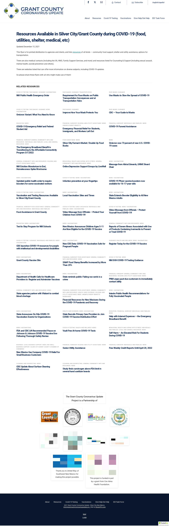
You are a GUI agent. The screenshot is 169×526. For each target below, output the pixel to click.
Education (20, 124)
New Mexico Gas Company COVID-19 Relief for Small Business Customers (38, 354)
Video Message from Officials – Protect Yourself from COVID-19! (127, 211)
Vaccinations (125, 19)
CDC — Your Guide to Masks (122, 113)
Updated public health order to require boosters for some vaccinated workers (34, 182)
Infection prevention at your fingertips (80, 181)
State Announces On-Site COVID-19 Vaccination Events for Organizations (33, 316)
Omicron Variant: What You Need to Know (35, 115)
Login (85, 518)
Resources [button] (57, 502)
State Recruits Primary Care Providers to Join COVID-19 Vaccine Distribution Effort (83, 316)
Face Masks (33, 92)
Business (19, 345)
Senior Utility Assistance (74, 348)
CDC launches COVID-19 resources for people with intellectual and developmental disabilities (37, 247)
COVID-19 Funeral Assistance (122, 126)
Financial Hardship (70, 124)
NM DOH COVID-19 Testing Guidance (126, 260)
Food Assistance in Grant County (31, 212)
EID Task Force (158, 19)
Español (161, 2)
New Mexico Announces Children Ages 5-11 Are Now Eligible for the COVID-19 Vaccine (83, 228)
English (155, 2)
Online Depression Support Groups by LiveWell (84, 167)
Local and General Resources (130, 330)
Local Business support (33, 345)
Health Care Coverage (86, 293)
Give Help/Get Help (142, 19)
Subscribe (137, 2)
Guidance (42, 92)
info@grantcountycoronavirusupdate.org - (76, 507)
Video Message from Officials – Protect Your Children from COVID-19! (83, 213)
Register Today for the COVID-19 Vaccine (128, 244)
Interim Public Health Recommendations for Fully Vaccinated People (129, 295)
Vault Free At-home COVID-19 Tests (79, 331)
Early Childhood (82, 207)
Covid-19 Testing (111, 19)
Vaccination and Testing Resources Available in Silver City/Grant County (37, 197)
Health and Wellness (124, 241)
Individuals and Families (133, 124)
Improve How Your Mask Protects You (80, 113)
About (87, 19)
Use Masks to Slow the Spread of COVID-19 (129, 95)
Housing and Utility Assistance (89, 124)
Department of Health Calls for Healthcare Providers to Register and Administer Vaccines (38, 278)
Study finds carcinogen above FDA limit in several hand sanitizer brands (82, 370)
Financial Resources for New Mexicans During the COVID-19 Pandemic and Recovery (84, 301)
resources (77, 52)
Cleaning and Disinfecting (26, 364)
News (48, 110)
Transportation (85, 92)
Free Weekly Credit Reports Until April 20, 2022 (130, 348)
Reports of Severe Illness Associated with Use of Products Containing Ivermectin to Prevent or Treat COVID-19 (130, 230)
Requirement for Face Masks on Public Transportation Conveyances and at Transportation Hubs (80, 98)
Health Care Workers (71, 311)
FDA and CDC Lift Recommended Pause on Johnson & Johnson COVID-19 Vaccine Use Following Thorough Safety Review (36, 334)
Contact (116, 2)
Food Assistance (69, 140)
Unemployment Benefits (72, 126)
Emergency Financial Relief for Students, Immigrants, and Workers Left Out (81, 130)
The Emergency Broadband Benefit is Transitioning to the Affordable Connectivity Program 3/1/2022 (36, 150)
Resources (96, 19)
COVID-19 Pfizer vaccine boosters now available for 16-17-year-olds (127, 182)
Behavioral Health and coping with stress (79, 162)
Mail (84, 515)
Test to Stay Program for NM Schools (33, 227)
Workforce (67, 297)
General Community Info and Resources (31, 162)
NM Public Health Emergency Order (32, 95)
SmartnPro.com (101, 507)
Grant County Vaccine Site (28, 260)
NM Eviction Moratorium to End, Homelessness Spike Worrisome (31, 168)
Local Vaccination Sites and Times (78, 196)
